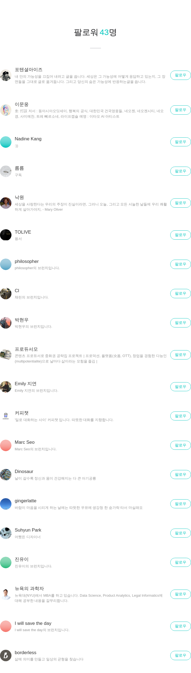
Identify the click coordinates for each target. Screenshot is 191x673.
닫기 (180, 11)
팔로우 (180, 75)
